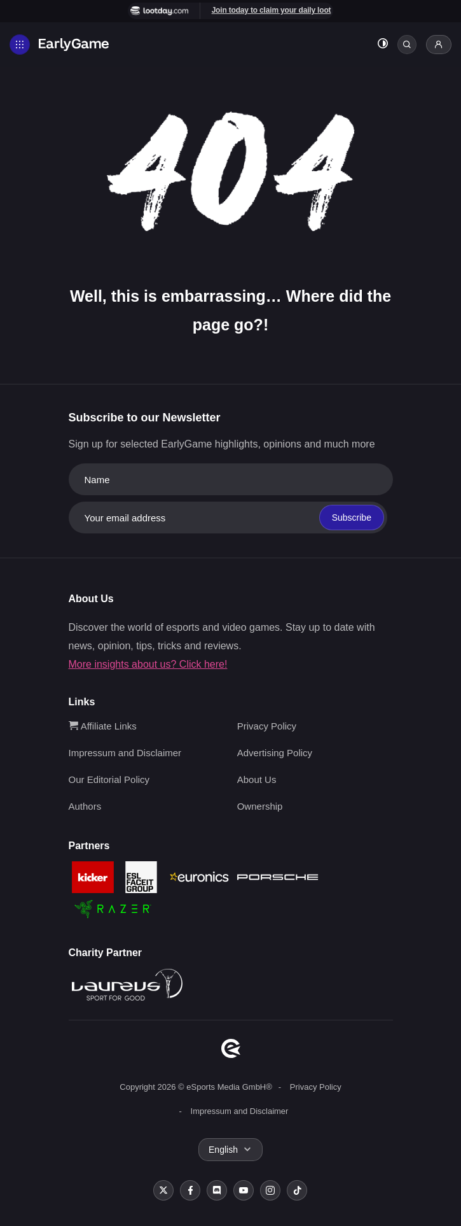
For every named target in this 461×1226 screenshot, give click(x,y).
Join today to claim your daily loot (271, 10)
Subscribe (351, 517)
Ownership (260, 806)
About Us (257, 779)
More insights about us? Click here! (148, 664)
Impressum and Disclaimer (125, 752)
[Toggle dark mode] (383, 45)
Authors (85, 806)
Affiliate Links (103, 726)
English (223, 1150)
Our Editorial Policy (109, 779)
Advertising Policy (274, 752)
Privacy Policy (266, 726)
